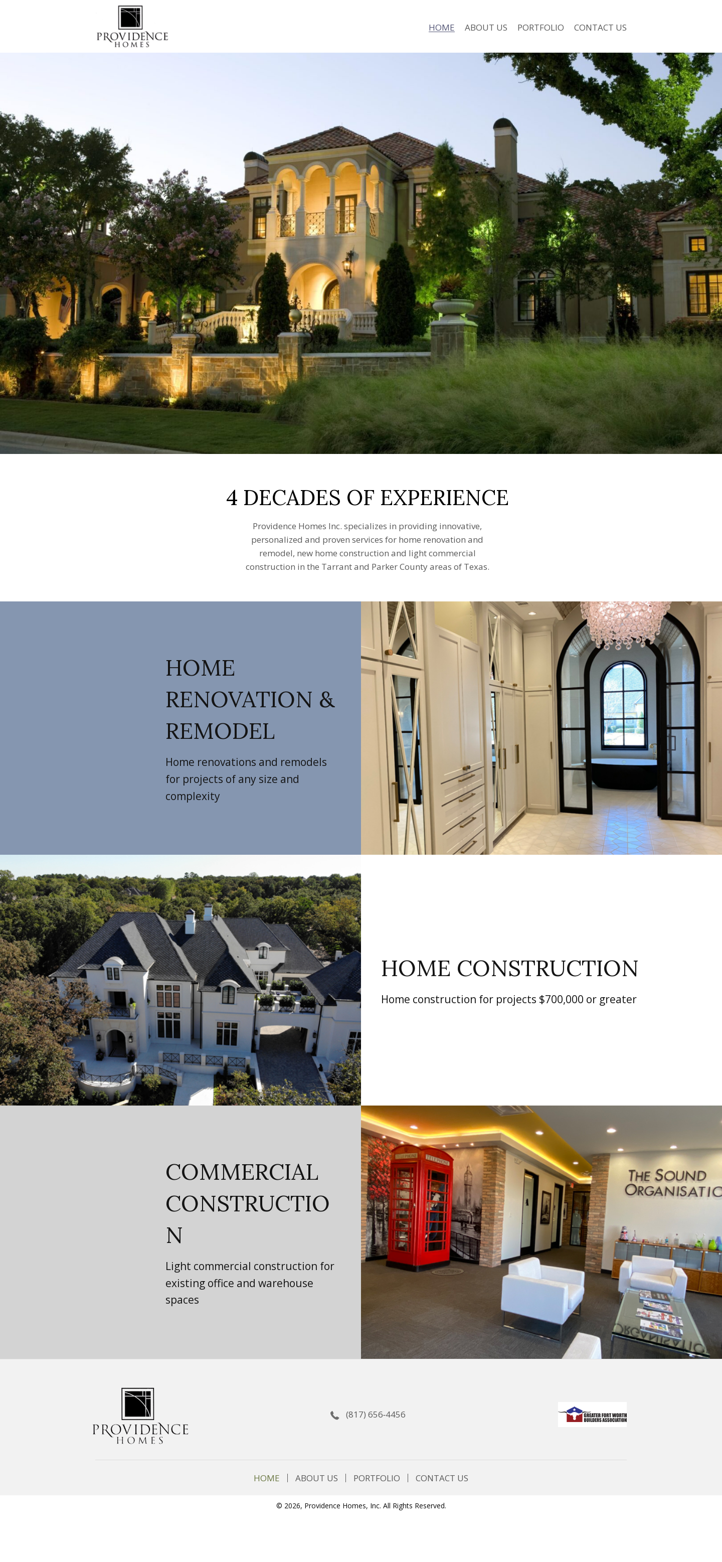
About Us (316, 1478)
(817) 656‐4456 (376, 1414)
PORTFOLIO (376, 1478)
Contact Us (442, 1478)
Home (267, 1478)
